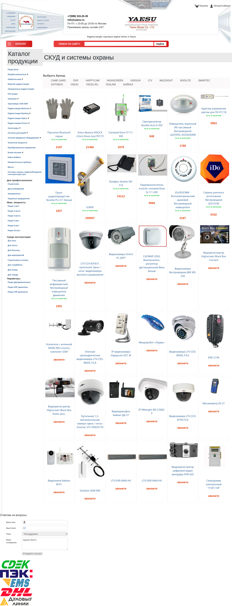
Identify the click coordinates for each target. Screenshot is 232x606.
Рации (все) (13, 69)
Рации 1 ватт (13, 206)
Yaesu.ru (92, 84)
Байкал (128, 84)
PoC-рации (12, 94)
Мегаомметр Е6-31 (214, 403)
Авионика (12, 99)
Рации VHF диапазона (18, 292)
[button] (19, 44)
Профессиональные (17, 74)
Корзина (201, 5)
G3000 (90, 207)
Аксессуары (13, 128)
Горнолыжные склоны (18, 260)
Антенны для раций (17, 133)
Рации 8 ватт (13, 226)
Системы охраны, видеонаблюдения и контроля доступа (24, 173)
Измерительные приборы (19, 162)
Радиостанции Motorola (18, 108)
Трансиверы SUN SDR (18, 104)
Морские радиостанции (18, 84)
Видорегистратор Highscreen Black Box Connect (213, 256)
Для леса (12, 241)
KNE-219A (213, 357)
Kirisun (135, 80)
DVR (75, 80)
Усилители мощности (17, 143)
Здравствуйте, (45, 544)
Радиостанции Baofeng (18, 113)
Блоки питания (14, 153)
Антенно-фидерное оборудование (23, 138)
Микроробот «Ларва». (152, 342)
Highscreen (115, 80)
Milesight (166, 80)
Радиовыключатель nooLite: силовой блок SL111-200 (152, 188)
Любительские (14, 79)
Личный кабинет (220, 5)
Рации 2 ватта (14, 211)
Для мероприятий (16, 255)
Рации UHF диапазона (18, 287)
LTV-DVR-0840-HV (121, 480)
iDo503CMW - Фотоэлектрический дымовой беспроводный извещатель (183, 200)
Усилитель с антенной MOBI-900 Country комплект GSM (59, 348)
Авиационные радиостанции (21, 89)
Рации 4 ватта (14, 216)
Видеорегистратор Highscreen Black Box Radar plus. (59, 410)
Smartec (204, 80)
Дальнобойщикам (16, 189)
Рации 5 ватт (13, 221)
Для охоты (12, 245)
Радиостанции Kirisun (18, 123)
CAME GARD (58, 80)
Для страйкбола (15, 265)
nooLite (185, 80)
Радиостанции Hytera (17, 118)
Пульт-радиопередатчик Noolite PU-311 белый (59, 196)
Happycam (93, 80)
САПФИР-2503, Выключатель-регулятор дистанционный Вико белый (152, 264)
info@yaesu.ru (75, 20)
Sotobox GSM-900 (90, 490)
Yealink (111, 84)
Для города (13, 275)
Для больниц (14, 250)
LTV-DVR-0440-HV (152, 480)
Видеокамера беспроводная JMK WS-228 (182, 272)
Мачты (11, 167)
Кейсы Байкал (14, 157)
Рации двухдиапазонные (19, 282)
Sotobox (57, 84)
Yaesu (74, 84)
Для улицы (13, 270)
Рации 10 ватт (14, 230)
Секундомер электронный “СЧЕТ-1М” (214, 484)
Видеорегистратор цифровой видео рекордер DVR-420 (183, 470)
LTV (150, 80)
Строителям (13, 184)
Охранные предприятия (19, 199)
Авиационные (14, 194)
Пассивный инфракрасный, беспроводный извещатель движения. (59, 288)
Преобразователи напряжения (21, 148)
